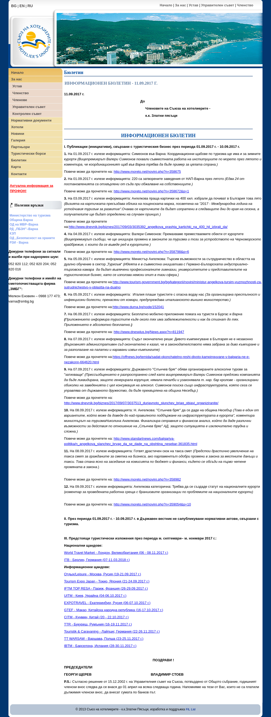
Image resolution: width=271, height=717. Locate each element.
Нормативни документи (31, 120)
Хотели (17, 127)
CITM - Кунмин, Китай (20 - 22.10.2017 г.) (96, 617)
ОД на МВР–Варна (24, 224)
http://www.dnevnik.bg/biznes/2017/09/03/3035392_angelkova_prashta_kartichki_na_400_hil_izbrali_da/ (148, 227)
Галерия (18, 140)
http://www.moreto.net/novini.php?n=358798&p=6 (151, 252)
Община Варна (21, 220)
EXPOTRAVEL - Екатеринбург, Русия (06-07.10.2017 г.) (107, 603)
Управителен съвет (217, 5)
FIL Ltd (190, 709)
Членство (245, 5)
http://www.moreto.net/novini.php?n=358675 (147, 172)
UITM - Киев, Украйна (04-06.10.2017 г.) (95, 596)
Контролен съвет (27, 114)
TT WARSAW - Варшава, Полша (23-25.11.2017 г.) (103, 639)
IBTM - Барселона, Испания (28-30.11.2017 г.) (100, 646)
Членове (19, 100)
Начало (166, 5)
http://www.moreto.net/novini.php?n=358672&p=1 (151, 191)
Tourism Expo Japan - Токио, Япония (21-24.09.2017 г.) (107, 581)
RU (30, 6)
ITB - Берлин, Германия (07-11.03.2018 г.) (97, 560)
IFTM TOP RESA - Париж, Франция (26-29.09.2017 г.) (106, 588)
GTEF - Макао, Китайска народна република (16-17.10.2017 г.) (113, 610)
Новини (17, 134)
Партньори (20, 147)
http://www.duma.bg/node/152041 (138, 307)
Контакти (18, 174)
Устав (193, 5)
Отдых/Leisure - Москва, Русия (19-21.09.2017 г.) (102, 574)
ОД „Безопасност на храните (32, 238)
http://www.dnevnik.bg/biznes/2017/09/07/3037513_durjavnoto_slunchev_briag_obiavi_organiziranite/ (141, 403)
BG (14, 6)
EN (22, 6)
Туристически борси (28, 154)
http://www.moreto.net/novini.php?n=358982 (147, 479)
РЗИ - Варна (19, 242)
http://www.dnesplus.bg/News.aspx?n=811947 (149, 332)
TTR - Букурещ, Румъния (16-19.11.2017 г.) (98, 624)
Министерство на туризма (30, 215)
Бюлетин (18, 160)
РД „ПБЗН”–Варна (24, 229)
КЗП (13, 233)
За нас (180, 5)
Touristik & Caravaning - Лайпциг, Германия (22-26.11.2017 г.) (112, 631)
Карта (16, 167)
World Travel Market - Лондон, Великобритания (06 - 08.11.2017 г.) (116, 553)
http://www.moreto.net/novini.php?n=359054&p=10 (152, 504)
